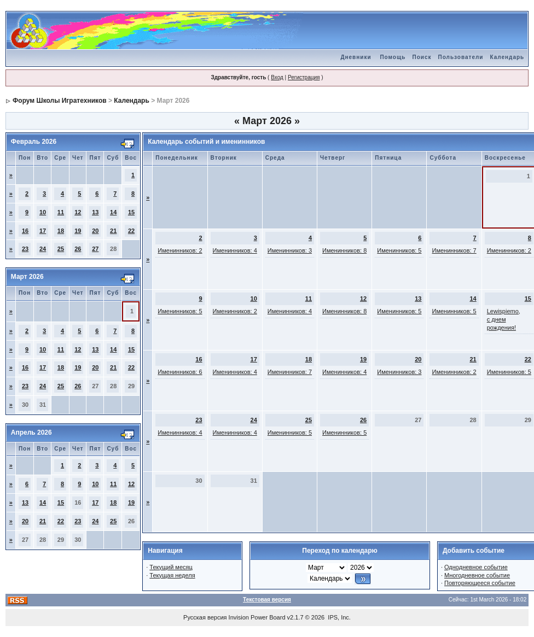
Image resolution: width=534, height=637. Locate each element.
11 (60, 212)
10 (42, 212)
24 (42, 249)
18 (60, 230)
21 (113, 230)
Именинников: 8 (344, 250)
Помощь (392, 57)
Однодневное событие (476, 567)
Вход (277, 77)
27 (95, 249)
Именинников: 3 (290, 250)
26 (77, 249)
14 (113, 212)
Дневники (355, 57)
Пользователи (461, 57)
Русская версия (205, 617)
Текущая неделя (172, 575)
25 (60, 249)
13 (95, 212)
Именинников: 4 (235, 250)
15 (131, 212)
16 (25, 230)
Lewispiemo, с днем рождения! (503, 319)
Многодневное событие (477, 575)
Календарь (507, 57)
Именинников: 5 (399, 250)
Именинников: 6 (180, 372)
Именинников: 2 (180, 250)
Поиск (422, 57)
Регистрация (304, 77)
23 (25, 249)
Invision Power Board (257, 617)
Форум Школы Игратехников (60, 100)
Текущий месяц (171, 567)
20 (95, 230)
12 (77, 212)
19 (77, 230)
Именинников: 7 (454, 250)
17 (42, 230)
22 (131, 230)
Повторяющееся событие (479, 583)
